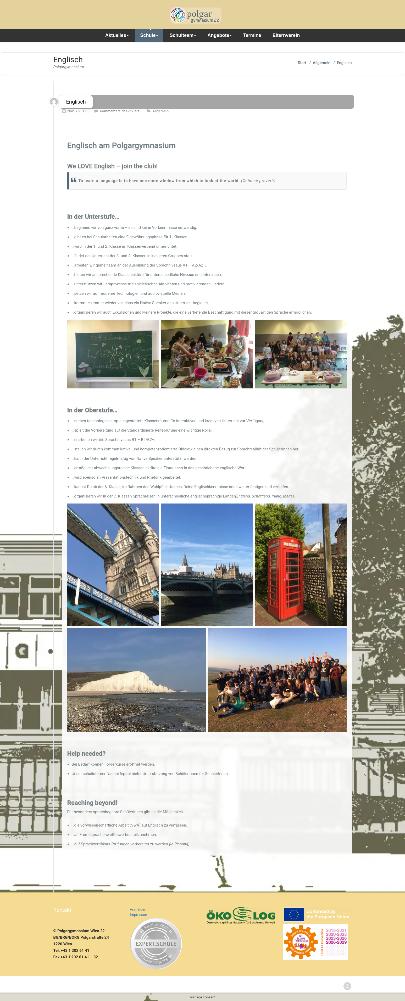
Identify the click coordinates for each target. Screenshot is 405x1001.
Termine (252, 35)
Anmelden (138, 909)
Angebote (219, 35)
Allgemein (321, 62)
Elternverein (286, 35)
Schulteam (183, 35)
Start (302, 62)
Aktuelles (117, 35)
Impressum (139, 915)
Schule (149, 35)
